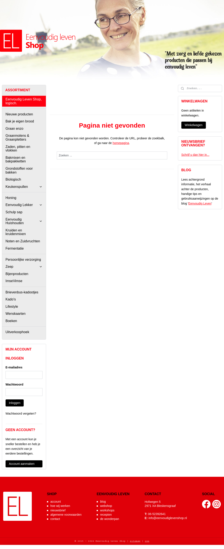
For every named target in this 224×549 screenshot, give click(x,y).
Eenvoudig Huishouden (24, 221)
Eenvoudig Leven (199, 203)
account (55, 501)
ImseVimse (14, 281)
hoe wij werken (60, 506)
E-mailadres (14, 367)
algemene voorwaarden (65, 514)
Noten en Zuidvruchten (23, 241)
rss (147, 541)
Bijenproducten (17, 274)
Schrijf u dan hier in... (195, 154)
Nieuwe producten (19, 114)
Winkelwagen (193, 125)
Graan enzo (14, 128)
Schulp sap (14, 212)
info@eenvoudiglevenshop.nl (167, 518)
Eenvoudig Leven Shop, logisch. (24, 101)
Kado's (11, 299)
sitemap (135, 541)
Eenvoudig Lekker (24, 205)
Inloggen (14, 403)
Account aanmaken (22, 463)
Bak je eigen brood (20, 121)
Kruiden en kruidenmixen (16, 232)
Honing (11, 198)
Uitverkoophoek (17, 332)
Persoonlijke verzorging (23, 259)
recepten (106, 514)
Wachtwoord (14, 384)
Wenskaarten (16, 313)
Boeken (11, 321)
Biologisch (13, 179)
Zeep (24, 266)
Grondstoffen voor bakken (19, 170)
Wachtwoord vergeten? (21, 413)
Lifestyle (12, 306)
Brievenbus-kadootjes (22, 292)
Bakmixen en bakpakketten (16, 159)
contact (55, 519)
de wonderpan (109, 519)
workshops (107, 510)
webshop (106, 506)
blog (103, 501)
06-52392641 (157, 514)
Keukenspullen (24, 186)
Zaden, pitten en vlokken (18, 148)
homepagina (121, 143)
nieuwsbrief (57, 510)
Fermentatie (15, 248)
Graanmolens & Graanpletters (17, 137)
